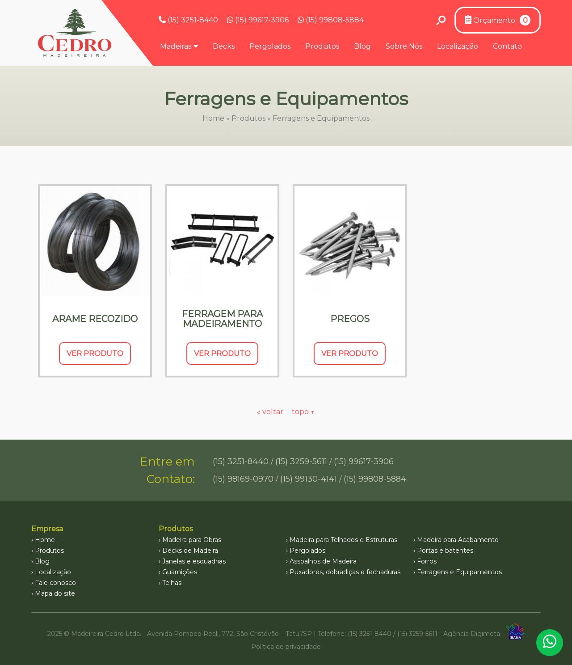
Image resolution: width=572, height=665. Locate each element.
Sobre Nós (404, 46)
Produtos (322, 46)
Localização (457, 46)
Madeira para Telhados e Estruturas (343, 540)
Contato (507, 46)
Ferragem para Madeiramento (222, 319)
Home (213, 118)
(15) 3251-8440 (188, 20)
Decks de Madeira (190, 550)
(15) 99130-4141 (308, 479)
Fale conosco (55, 583)
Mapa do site (55, 593)
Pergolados (269, 46)
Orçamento (497, 20)
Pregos (350, 318)
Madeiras (175, 46)
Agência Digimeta (471, 634)
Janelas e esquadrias (194, 561)
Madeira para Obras (191, 540)
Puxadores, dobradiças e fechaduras (345, 572)
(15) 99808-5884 (331, 20)
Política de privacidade (286, 647)
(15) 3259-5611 (301, 461)
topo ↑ (303, 411)
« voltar (271, 411)
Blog (362, 46)
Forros (427, 561)
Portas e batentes (445, 550)
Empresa (47, 529)
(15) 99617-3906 (258, 20)
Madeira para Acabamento (458, 540)
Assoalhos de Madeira (323, 561)
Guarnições (179, 572)
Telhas (171, 583)
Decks (224, 46)
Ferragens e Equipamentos (459, 572)
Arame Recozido (95, 318)
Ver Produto (95, 353)
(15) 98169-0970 (243, 479)
